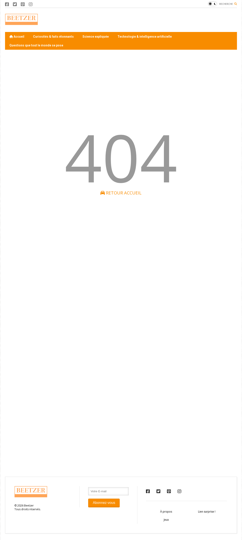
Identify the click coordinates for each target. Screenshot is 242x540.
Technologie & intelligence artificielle (144, 36)
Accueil (16, 36)
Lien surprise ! (206, 512)
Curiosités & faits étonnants (53, 36)
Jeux (166, 520)
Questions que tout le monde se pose (36, 45)
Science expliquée (95, 36)
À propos (166, 512)
